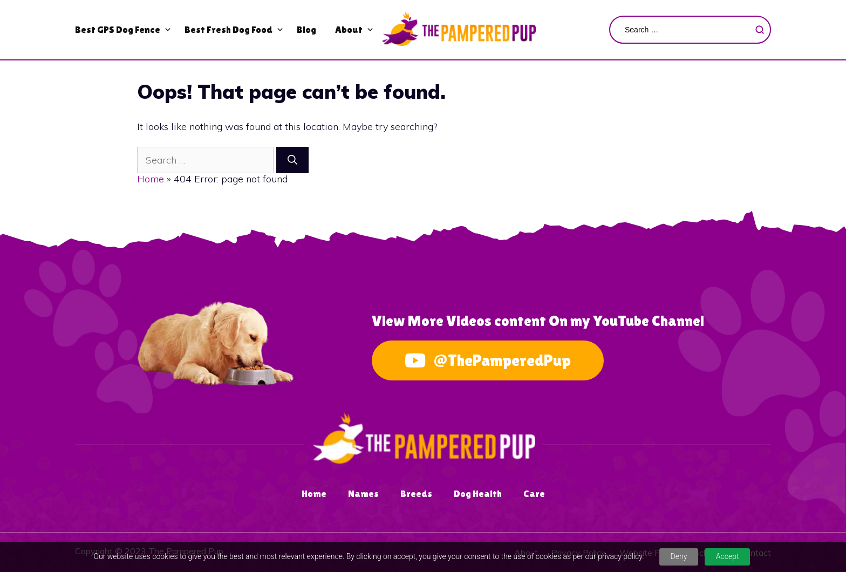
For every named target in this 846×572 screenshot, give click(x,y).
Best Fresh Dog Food (228, 29)
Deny (679, 556)
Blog (306, 29)
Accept (727, 556)
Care (534, 493)
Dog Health (478, 493)
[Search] (292, 160)
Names (363, 493)
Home (150, 179)
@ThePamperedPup (488, 360)
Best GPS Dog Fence (117, 29)
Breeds (416, 493)
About (349, 29)
